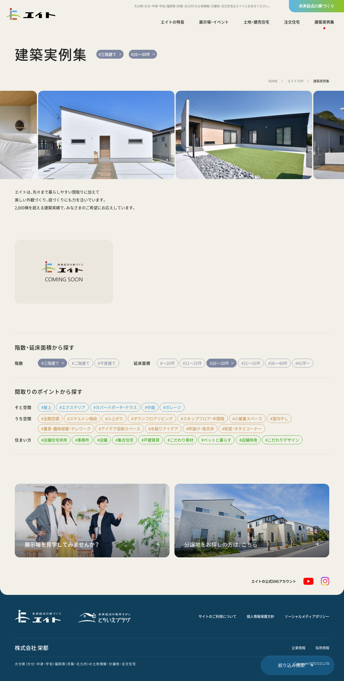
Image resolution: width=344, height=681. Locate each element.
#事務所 (82, 440)
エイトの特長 (172, 22)
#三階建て (52, 363)
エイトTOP (295, 81)
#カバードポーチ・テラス (115, 407)
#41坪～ (302, 363)
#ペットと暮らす (216, 440)
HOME (273, 81)
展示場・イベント (214, 22)
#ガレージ (172, 407)
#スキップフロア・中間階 (202, 418)
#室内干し (279, 418)
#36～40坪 (277, 363)
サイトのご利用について (217, 616)
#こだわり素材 (180, 440)
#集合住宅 (124, 440)
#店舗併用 (248, 440)
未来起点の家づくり (316, 6)
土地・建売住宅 (256, 22)
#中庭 (150, 407)
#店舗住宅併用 (54, 440)
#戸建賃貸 (150, 440)
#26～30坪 (221, 363)
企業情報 (298, 647)
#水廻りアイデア (163, 429)
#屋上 (46, 407)
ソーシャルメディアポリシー (307, 616)
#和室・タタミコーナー (242, 429)
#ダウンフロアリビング (152, 418)
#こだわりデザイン (282, 440)
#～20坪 (167, 363)
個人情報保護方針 (260, 616)
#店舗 (102, 440)
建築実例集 (324, 22)
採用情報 (322, 647)
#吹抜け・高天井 (200, 429)
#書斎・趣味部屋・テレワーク (66, 429)
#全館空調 (50, 418)
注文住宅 (292, 22)
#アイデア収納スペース (119, 429)
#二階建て (81, 363)
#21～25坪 (192, 363)
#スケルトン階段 (82, 418)
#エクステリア (72, 407)
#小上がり (114, 418)
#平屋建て (107, 363)
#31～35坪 (250, 363)
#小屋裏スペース (247, 418)
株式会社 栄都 (31, 647)
